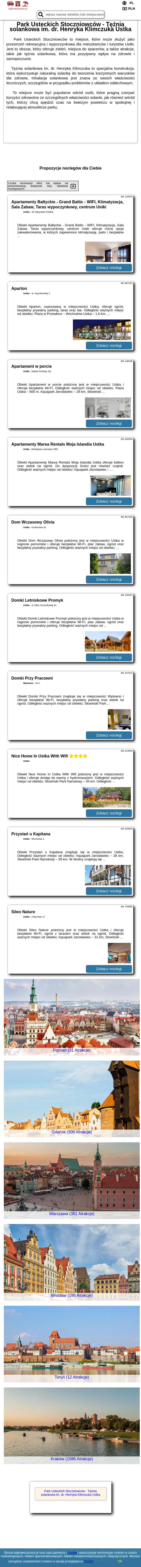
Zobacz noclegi (109, 267)
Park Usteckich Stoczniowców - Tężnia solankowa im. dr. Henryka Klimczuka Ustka (70, 1493)
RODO (89, 1561)
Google (72, 1552)
